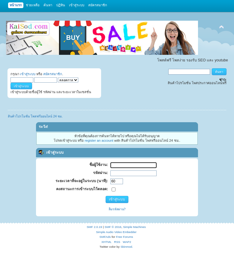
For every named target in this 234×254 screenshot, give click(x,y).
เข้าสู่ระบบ (27, 74)
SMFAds (105, 236)
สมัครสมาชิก (52, 74)
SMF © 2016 (113, 227)
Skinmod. (127, 246)
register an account (99, 140)
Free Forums (124, 236)
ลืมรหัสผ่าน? (117, 209)
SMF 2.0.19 (94, 227)
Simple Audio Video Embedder (116, 232)
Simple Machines (134, 227)
